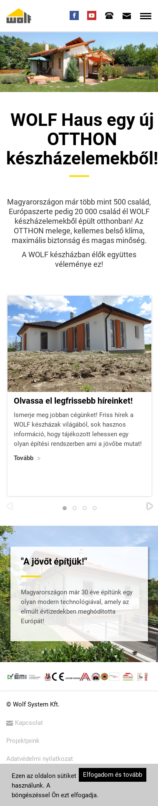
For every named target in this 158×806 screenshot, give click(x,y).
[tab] (109, 15)
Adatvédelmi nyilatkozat (39, 759)
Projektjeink (23, 741)
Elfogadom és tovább (112, 774)
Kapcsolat (24, 723)
